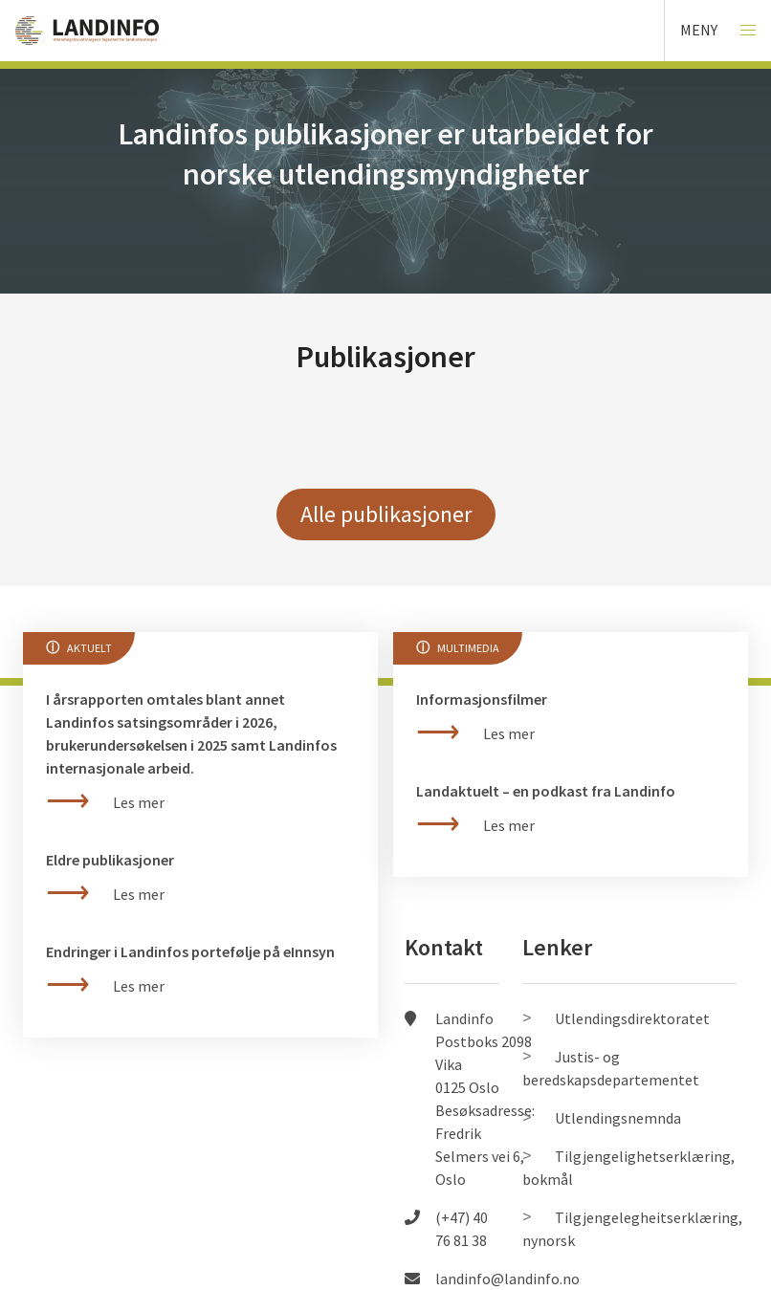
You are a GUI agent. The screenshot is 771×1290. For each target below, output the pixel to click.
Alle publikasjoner (386, 514)
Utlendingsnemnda (618, 1117)
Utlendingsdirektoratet (632, 1018)
